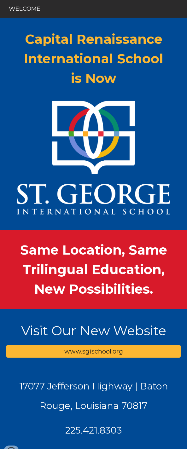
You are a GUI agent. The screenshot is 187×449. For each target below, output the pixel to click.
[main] (93, 59)
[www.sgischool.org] (94, 351)
